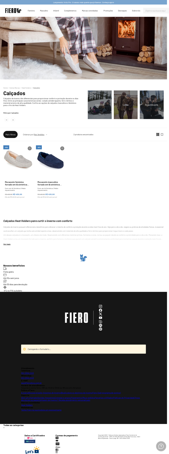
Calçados (36, 88)
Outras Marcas (14, 88)
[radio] (157, 134)
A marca (24, 392)
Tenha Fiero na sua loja (31, 410)
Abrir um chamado (29, 397)
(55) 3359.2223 (27, 373)
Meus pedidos (88, 397)
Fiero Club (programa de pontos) (106, 392)
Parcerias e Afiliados (104, 397)
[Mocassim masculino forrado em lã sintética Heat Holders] (50, 172)
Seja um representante (51, 410)
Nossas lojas (34, 392)
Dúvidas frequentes (46, 397)
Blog (63, 392)
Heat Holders (26, 88)
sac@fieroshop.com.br (31, 383)
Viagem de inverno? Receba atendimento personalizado (65, 400)
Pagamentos (76, 397)
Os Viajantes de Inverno (50, 392)
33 (6, 120)
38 (13, 120)
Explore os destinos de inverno (78, 392)
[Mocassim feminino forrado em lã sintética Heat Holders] (18, 172)
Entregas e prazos (63, 397)
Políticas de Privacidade (124, 397)
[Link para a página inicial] (5, 88)
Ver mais (6, 244)
